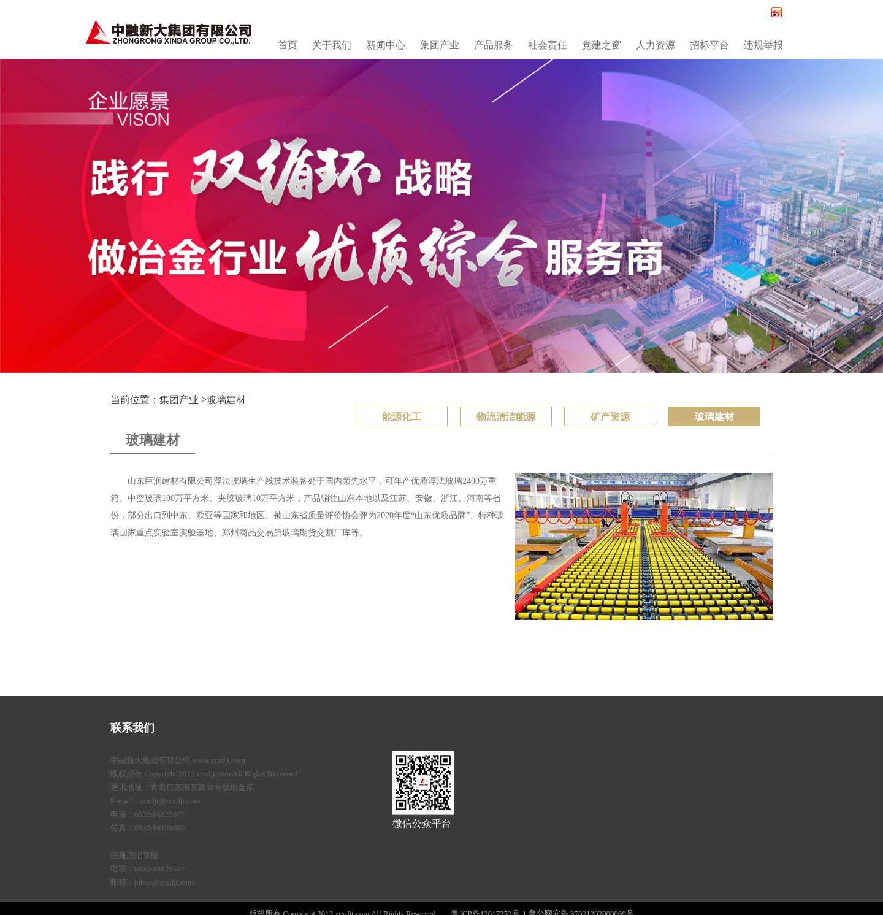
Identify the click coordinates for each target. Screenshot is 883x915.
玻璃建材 (226, 399)
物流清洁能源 (505, 417)
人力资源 (655, 45)
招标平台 (709, 45)
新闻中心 (385, 45)
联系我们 (132, 728)
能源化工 (401, 417)
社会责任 (547, 45)
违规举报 (763, 45)
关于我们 (331, 45)
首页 (287, 45)
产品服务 (493, 45)
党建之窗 (601, 45)
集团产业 (439, 45)
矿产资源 (610, 417)
